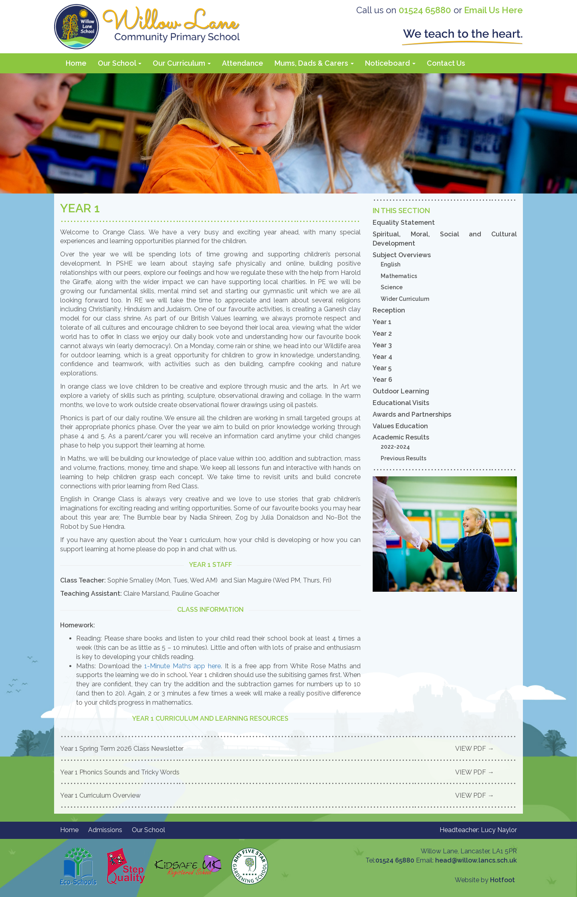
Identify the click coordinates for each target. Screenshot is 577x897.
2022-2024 (395, 446)
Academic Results (401, 437)
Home (76, 63)
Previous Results (403, 458)
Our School (119, 63)
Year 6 (382, 379)
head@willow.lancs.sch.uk (476, 860)
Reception (389, 310)
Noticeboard (390, 63)
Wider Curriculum (405, 299)
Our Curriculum (182, 63)
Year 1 (382, 322)
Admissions (105, 830)
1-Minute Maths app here (182, 666)
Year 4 (382, 357)
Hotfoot (502, 880)
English (390, 264)
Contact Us (446, 63)
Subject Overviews (402, 255)
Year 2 (382, 333)
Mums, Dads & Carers (314, 63)
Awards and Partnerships (412, 414)
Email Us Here (493, 10)
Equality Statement (404, 222)
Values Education (400, 426)
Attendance (242, 63)
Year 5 (382, 368)
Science (392, 287)
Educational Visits (401, 403)
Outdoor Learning (401, 391)
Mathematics (399, 276)
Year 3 (382, 345)
